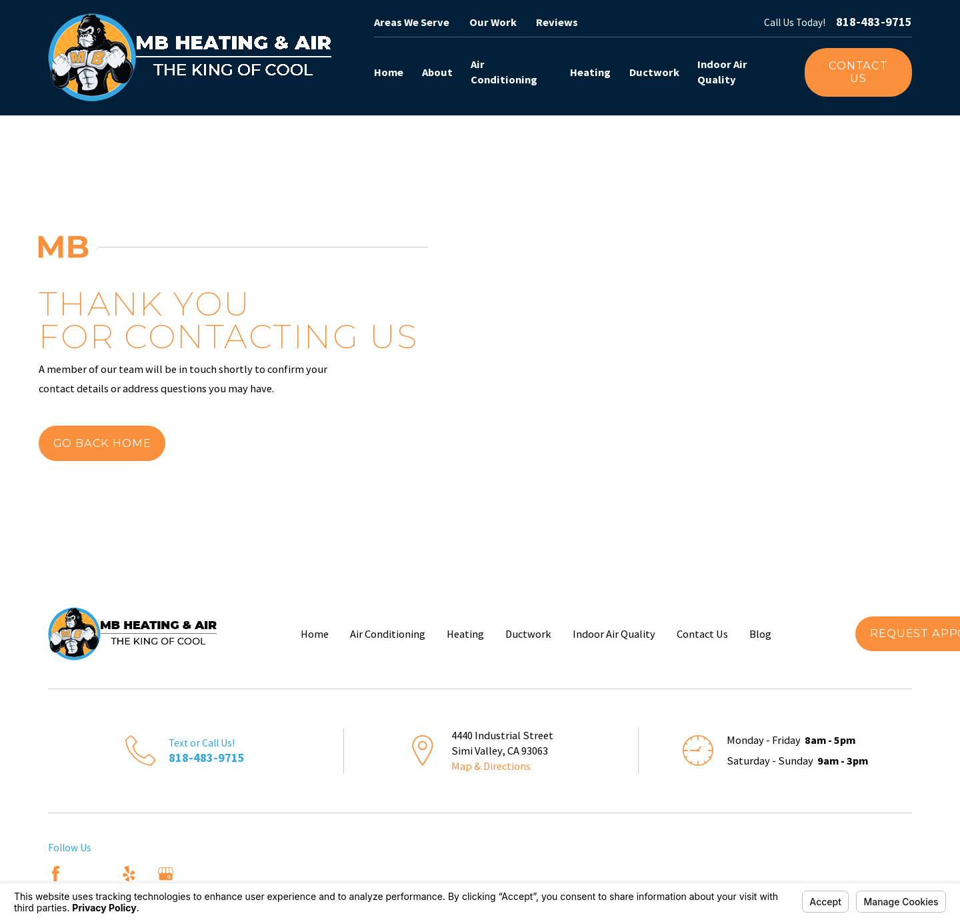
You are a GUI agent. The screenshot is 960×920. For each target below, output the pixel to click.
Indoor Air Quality (614, 633)
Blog (760, 633)
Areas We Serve (411, 22)
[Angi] (92, 873)
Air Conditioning (387, 633)
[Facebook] (55, 873)
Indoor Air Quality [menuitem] (722, 71)
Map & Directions (491, 766)
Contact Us (858, 72)
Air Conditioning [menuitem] (504, 71)
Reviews (557, 22)
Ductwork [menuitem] (654, 72)
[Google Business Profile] (165, 873)
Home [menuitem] (388, 72)
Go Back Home (102, 443)
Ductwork (528, 633)
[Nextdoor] (202, 873)
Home (315, 633)
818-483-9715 (874, 22)
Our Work (493, 22)
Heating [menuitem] (590, 72)
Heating (465, 633)
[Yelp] (129, 873)
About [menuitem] (437, 72)
